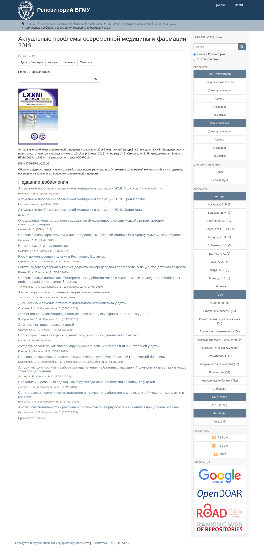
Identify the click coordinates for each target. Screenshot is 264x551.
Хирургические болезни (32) (219, 380)
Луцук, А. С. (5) (219, 270)
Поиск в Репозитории (209, 54)
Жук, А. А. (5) (219, 261)
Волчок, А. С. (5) (219, 253)
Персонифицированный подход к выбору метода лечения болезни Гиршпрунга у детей (86, 382)
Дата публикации (32, 62)
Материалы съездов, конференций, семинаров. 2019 (141, 23)
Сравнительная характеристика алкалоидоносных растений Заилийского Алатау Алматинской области (99, 235)
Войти (219, 171)
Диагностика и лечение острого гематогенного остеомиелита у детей (72, 303)
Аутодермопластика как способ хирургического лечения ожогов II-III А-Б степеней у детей (89, 346)
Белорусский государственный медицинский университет (52, 543)
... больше (219, 286)
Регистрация (219, 180)
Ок (95, 79)
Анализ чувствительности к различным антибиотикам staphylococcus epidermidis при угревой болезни (98, 407)
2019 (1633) (219, 405)
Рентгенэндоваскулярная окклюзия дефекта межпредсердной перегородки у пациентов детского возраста (102, 267)
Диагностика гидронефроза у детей (46, 325)
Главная (31, 23)
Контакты (123, 543)
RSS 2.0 (219, 446)
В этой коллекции (207, 59)
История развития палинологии (43, 246)
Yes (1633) (219, 421)
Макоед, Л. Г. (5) (219, 278)
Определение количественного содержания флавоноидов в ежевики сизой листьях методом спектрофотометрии (91, 222)
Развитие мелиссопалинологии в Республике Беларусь (61, 256)
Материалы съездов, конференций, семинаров (71, 23)
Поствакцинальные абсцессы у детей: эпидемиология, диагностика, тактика (78, 335)
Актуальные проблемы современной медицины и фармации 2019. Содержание (81, 210)
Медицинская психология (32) (219, 364)
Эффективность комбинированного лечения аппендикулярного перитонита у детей (84, 314)
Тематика (86, 62)
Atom (219, 454)
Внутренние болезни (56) (219, 311)
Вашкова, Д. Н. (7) (219, 212)
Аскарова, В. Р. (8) (219, 204)
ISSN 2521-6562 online (208, 37)
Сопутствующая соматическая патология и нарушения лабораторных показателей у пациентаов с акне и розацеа (101, 394)
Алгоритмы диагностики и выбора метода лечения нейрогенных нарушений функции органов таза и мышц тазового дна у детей (102, 369)
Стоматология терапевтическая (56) (219, 321)
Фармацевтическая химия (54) (219, 347)
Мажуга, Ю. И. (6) (219, 237)
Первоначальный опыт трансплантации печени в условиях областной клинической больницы (92, 357)
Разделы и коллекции (220, 82)
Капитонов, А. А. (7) (219, 220)
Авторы (53, 62)
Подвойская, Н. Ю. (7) (219, 229)
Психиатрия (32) (219, 372)
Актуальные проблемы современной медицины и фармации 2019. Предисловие (81, 199)
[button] (222, 5)
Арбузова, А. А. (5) (220, 245)
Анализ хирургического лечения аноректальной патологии (64, 292)
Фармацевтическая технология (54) (220, 339)
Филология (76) (220, 302)
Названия (69, 62)
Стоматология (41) (220, 356)
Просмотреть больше (32, 418)
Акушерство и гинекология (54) (219, 331)
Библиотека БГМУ (104, 543)
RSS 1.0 (219, 437)
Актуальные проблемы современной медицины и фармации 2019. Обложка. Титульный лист (91, 188)
